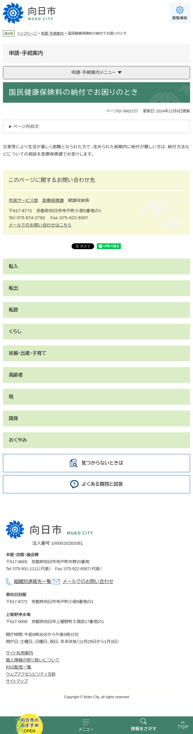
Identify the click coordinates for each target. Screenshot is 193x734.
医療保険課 (53, 200)
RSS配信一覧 (18, 667)
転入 (13, 266)
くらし (15, 331)
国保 (13, 418)
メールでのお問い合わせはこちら (40, 225)
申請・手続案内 (52, 33)
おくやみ (18, 440)
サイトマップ (17, 681)
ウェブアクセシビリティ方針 (31, 674)
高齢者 (16, 374)
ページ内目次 (26, 126)
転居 (13, 309)
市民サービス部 (23, 200)
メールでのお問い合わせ (88, 581)
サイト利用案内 (19, 653)
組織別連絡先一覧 (32, 581)
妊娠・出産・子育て (27, 353)
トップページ (27, 33)
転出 (13, 288)
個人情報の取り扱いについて (33, 660)
